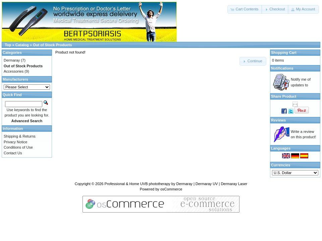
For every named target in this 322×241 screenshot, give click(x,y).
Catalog (22, 45)
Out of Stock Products (52, 45)
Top (8, 45)
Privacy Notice (15, 142)
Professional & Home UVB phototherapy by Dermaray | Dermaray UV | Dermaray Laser (176, 184)
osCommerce (171, 189)
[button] (244, 9)
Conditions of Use (18, 147)
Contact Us (13, 153)
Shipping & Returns (20, 136)
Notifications (282, 68)
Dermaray (12, 60)
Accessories (13, 71)
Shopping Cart (284, 53)
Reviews (278, 120)
